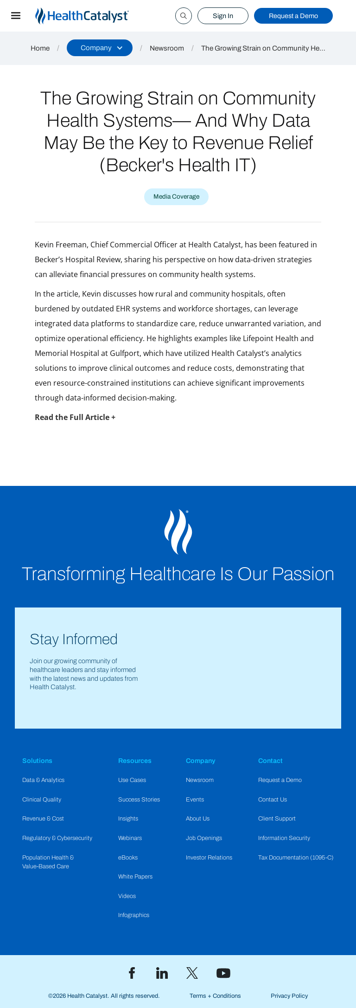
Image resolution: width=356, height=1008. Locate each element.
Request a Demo (293, 15)
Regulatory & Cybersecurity (57, 838)
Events (195, 799)
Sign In (223, 15)
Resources (135, 760)
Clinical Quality (41, 799)
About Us (198, 818)
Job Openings (204, 838)
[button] (16, 16)
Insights (128, 818)
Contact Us (272, 799)
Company (201, 760)
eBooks (128, 857)
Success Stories (139, 799)
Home (40, 48)
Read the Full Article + (75, 417)
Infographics (133, 915)
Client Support (277, 818)
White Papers (135, 876)
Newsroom (167, 48)
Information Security (284, 838)
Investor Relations (209, 857)
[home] (93, 16)
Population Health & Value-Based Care (48, 862)
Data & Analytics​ (43, 780)
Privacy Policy (289, 996)
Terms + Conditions (215, 996)
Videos (127, 896)
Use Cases (132, 780)
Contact (270, 760)
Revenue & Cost (43, 818)
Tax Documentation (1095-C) (296, 857)
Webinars (130, 838)
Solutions (37, 760)
